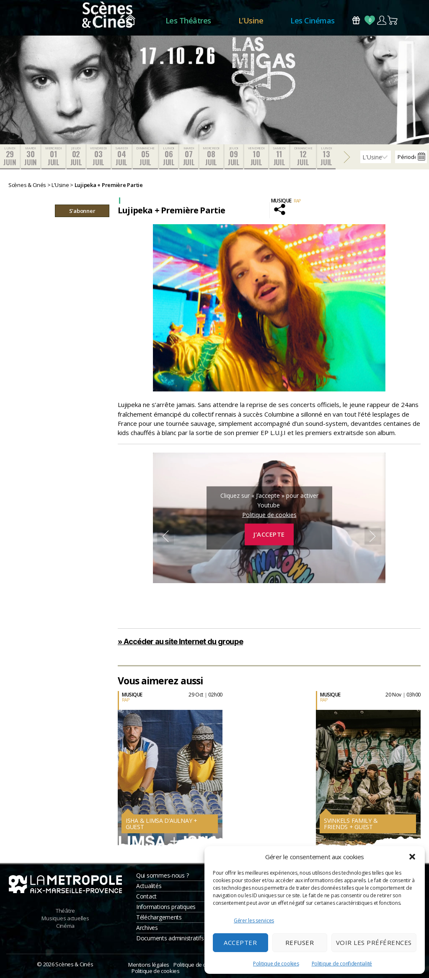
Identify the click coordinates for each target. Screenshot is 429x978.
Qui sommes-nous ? (162, 875)
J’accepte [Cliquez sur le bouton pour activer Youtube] (269, 534)
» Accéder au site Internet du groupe (180, 641)
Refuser (299, 942)
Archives (147, 928)
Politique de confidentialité (342, 963)
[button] (412, 857)
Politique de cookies (276, 963)
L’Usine (251, 20)
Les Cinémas (312, 20)
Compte (381, 20)
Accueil (130, 20)
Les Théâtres (188, 20)
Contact (146, 896)
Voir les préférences (374, 942)
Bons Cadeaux (356, 20)
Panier (393, 20)
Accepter (240, 942)
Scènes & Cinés (74, 964)
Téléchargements (159, 917)
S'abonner (82, 211)
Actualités (148, 886)
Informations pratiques (166, 907)
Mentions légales (148, 964)
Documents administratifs (170, 938)
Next (372, 536)
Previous (165, 536)
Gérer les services (254, 920)
